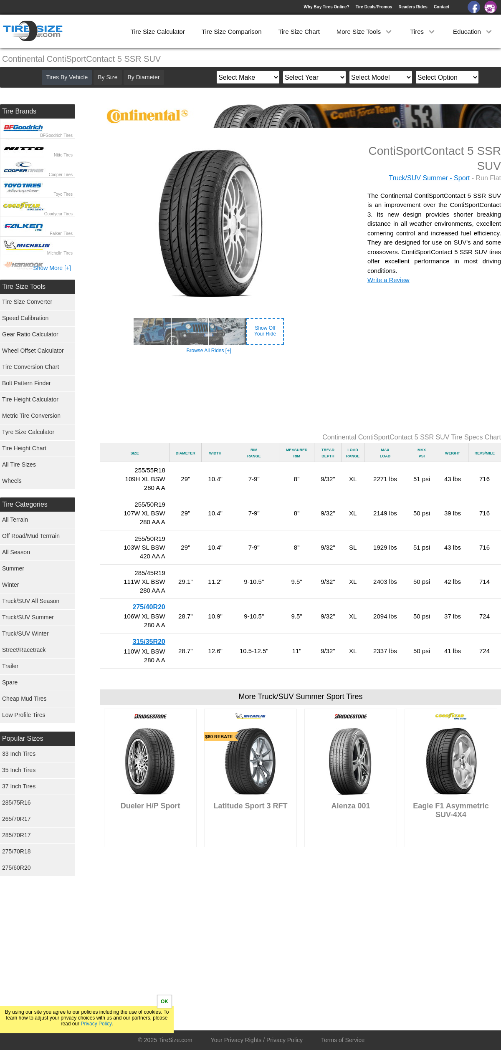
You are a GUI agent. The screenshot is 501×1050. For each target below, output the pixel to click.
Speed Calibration (25, 318)
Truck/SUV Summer (28, 617)
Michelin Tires (60, 253)
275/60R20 (16, 867)
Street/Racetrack (24, 649)
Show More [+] (52, 268)
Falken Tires (61, 233)
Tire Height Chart (24, 448)
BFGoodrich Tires (56, 135)
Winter (10, 584)
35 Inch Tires (18, 770)
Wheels (12, 480)
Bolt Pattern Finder (26, 383)
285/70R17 (16, 835)
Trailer (10, 666)
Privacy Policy (96, 1024)
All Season (16, 552)
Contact (441, 7)
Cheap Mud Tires (24, 698)
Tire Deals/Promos (374, 7)
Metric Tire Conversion (31, 415)
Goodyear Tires (58, 214)
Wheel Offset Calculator (33, 350)
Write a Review (388, 279)
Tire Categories (25, 504)
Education (473, 31)
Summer (13, 568)
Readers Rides (412, 7)
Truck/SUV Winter (25, 633)
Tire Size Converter (27, 301)
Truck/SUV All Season (30, 601)
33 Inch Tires (18, 753)
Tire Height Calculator (30, 399)
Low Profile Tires (23, 715)
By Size (107, 77)
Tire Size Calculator (158, 31)
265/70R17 (16, 818)
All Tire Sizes (19, 464)
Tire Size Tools (24, 286)
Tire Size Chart (298, 31)
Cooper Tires (61, 174)
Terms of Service (342, 1040)
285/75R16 (16, 802)
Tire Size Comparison (232, 31)
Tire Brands (19, 111)
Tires (423, 31)
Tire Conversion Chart (30, 366)
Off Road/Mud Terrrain (31, 536)
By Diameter (144, 77)
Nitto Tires (63, 155)
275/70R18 (16, 851)
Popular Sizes (22, 738)
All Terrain (15, 519)
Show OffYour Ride (265, 331)
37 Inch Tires (18, 786)
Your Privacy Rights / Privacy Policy (257, 1040)
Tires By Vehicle (67, 77)
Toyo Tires (63, 194)
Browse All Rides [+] (208, 350)
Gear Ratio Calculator (30, 334)
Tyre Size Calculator (28, 432)
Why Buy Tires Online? (326, 7)
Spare (10, 682)
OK (164, 1002)
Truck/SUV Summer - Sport (429, 178)
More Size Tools (365, 31)
